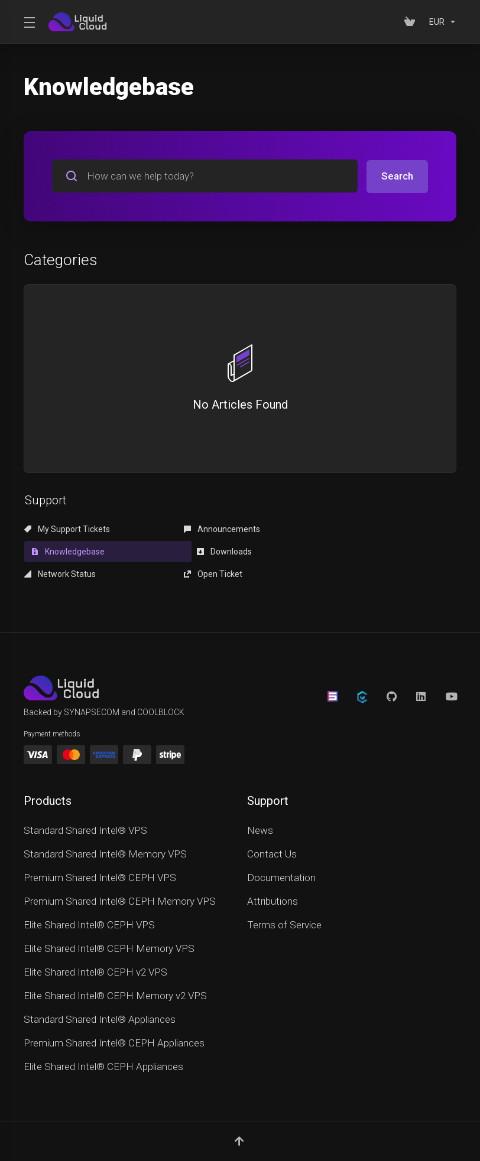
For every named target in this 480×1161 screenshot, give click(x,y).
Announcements (201, 528)
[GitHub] (392, 674)
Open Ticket (330, 551)
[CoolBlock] (362, 675)
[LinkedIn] (421, 674)
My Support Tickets (67, 528)
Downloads (51, 551)
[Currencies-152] (440, 21)
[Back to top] (240, 1118)
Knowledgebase (345, 528)
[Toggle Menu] (29, 22)
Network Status (199, 551)
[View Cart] (412, 21)
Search (397, 176)
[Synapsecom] (333, 674)
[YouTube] (451, 674)
